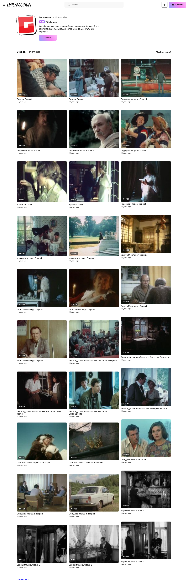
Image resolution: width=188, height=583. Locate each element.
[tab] (21, 52)
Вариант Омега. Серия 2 (132, 562)
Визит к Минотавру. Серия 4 (134, 255)
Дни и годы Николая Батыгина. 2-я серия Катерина (93, 360)
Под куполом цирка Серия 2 (134, 99)
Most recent (163, 52)
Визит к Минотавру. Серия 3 (30, 309)
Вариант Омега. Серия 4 (132, 510)
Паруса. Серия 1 (76, 99)
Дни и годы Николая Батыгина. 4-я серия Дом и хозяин (39, 412)
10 (28, 579)
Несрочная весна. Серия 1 (29, 150)
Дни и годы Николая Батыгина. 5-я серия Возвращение (88, 412)
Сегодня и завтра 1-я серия (133, 459)
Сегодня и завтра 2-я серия (30, 514)
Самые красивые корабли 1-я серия (33, 463)
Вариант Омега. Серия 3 (80, 565)
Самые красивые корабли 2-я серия (86, 463)
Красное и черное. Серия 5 (133, 204)
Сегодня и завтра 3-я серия (82, 514)
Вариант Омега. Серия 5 (28, 565)
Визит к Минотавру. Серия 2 (134, 306)
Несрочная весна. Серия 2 (81, 150)
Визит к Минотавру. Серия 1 (82, 309)
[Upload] (164, 5)
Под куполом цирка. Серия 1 (134, 150)
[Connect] (177, 5)
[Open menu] (4, 5)
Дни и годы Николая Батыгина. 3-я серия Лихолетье (145, 357)
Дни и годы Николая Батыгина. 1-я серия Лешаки (144, 408)
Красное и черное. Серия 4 (81, 258)
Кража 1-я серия (76, 205)
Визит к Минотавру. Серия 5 (30, 360)
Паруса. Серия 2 (24, 99)
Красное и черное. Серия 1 (29, 258)
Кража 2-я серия (24, 205)
